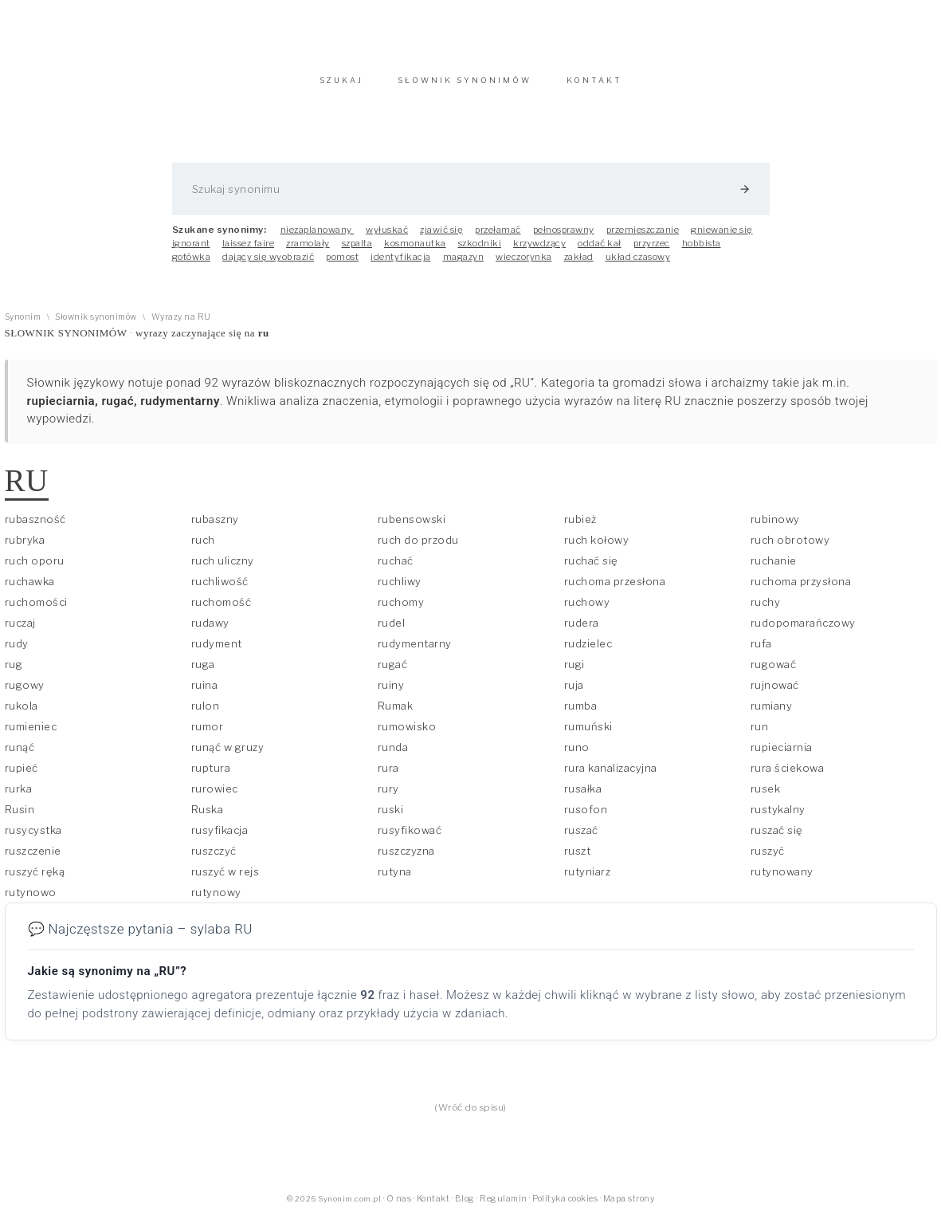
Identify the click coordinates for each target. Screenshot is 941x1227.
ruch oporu (35, 568)
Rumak (396, 713)
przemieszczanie (643, 237)
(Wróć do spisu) (470, 1115)
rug (14, 672)
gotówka (191, 264)
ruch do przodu (418, 547)
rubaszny (215, 527)
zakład (579, 264)
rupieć (21, 775)
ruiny (391, 692)
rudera (581, 630)
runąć (20, 755)
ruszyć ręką (35, 879)
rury (388, 796)
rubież (580, 527)
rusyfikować (410, 838)
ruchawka (30, 589)
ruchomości (36, 610)
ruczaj (20, 630)
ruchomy (401, 610)
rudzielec (588, 651)
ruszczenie (33, 858)
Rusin (20, 817)
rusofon (586, 817)
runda (393, 755)
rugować (774, 672)
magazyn (463, 264)
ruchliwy (399, 589)
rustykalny (778, 817)
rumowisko (407, 734)
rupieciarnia (782, 755)
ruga (203, 672)
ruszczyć (214, 858)
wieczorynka (524, 264)
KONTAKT (594, 88)
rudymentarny (415, 651)
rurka (19, 796)
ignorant (191, 251)
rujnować (775, 692)
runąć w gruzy (228, 755)
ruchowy (587, 610)
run (760, 734)
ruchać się (591, 568)
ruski (391, 817)
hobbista (701, 251)
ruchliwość (220, 589)
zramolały (308, 251)
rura (388, 775)
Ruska (207, 817)
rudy (17, 651)
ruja (574, 692)
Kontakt (433, 1206)
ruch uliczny (222, 568)
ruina (204, 692)
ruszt (577, 858)
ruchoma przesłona (615, 589)
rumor (207, 734)
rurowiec (214, 796)
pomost (342, 264)
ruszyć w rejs (225, 879)
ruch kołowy (596, 547)
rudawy (210, 630)
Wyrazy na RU (181, 325)
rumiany (772, 713)
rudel (392, 630)
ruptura (211, 775)
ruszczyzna (406, 858)
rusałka (583, 796)
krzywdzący (539, 251)
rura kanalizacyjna (610, 775)
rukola (21, 713)
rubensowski (412, 527)
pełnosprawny (563, 237)
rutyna (395, 879)
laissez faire (248, 251)
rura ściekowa (788, 775)
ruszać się (777, 838)
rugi (574, 672)
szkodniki (480, 251)
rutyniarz (587, 879)
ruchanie (774, 568)
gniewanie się (722, 237)
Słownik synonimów (96, 325)
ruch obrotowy (790, 547)
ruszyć (768, 858)
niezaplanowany (317, 237)
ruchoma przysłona (801, 589)
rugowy (25, 692)
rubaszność (35, 527)
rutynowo (31, 900)
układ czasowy (638, 264)
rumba (581, 713)
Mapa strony (629, 1206)
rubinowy (775, 527)
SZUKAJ (341, 88)
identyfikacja (401, 264)
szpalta (357, 251)
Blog (465, 1206)
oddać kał (599, 251)
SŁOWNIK (464, 88)
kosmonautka (415, 251)
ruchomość (221, 610)
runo (577, 755)
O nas (399, 1206)
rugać (393, 672)
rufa (761, 651)
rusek (766, 796)
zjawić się (441, 237)
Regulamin (503, 1206)
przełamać (498, 237)
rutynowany (782, 879)
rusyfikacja (220, 838)
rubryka (25, 547)
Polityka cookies (565, 1206)
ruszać (581, 838)
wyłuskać (387, 237)
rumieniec (31, 734)
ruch (203, 547)
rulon (205, 713)
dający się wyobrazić (268, 264)
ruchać (396, 568)
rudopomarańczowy (803, 630)
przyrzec (651, 251)
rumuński (588, 734)
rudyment (216, 651)
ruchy (766, 610)
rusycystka (33, 838)
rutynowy (216, 900)
